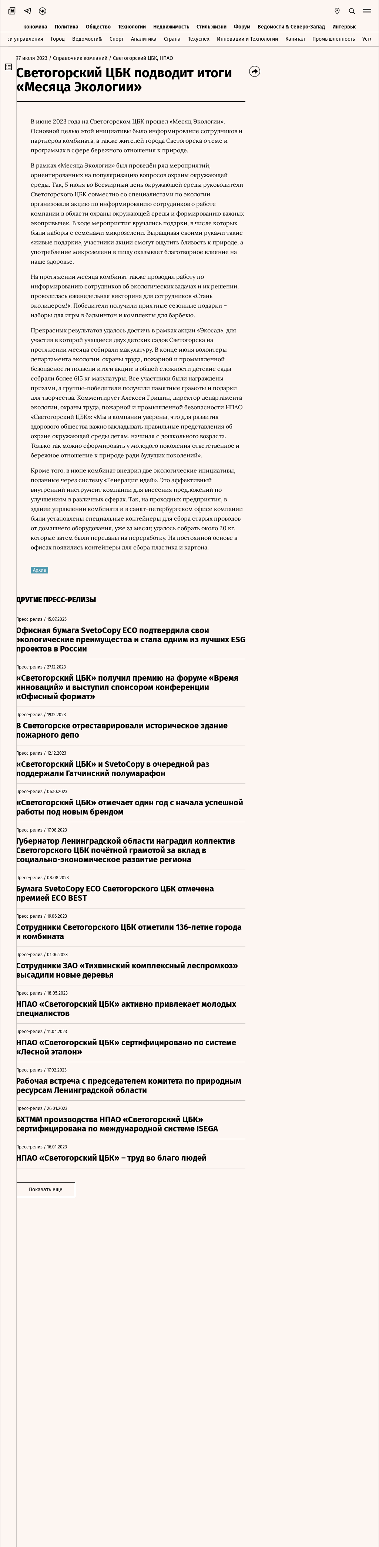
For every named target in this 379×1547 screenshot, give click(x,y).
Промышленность (333, 38)
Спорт (117, 38)
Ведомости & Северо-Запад (291, 25)
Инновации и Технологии (247, 38)
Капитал (295, 38)
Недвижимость (171, 25)
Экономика (33, 25)
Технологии (132, 25)
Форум (242, 25)
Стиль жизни (212, 25)
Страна (172, 38)
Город (58, 38)
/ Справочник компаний (86, 58)
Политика (66, 25)
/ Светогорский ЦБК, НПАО (149, 58)
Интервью (344, 25)
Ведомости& (87, 38)
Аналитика (144, 38)
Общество (98, 25)
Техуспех (198, 38)
